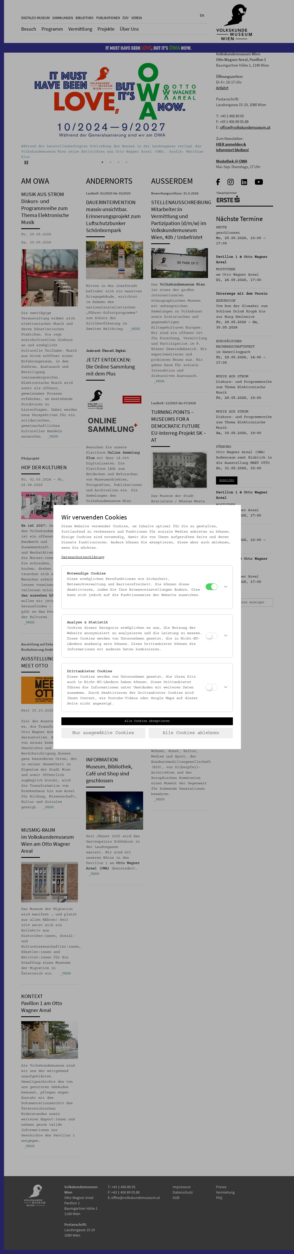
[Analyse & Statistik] (212, 635)
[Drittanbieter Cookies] (212, 687)
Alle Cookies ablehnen (191, 733)
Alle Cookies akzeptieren (147, 721)
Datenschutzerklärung (82, 557)
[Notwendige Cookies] (212, 586)
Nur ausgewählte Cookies (103, 733)
